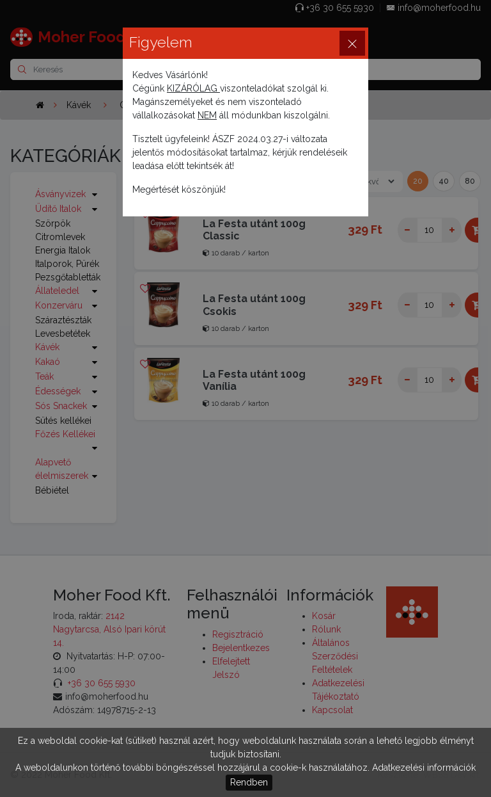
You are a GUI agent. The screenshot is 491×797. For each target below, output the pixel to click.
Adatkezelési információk (424, 767)
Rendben (249, 782)
